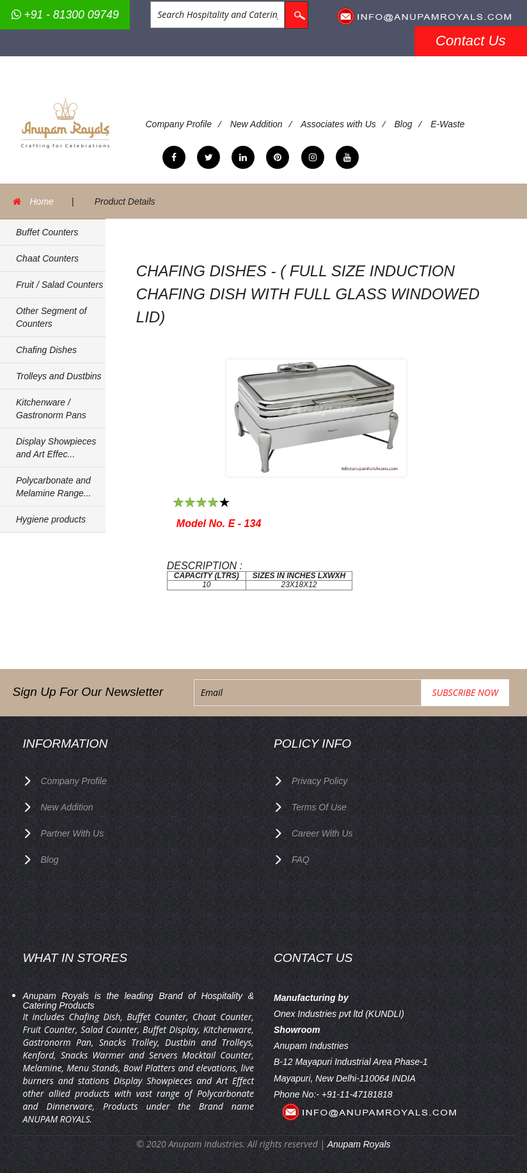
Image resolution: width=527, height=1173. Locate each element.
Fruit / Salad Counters (59, 284)
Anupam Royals (359, 1144)
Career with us (322, 833)
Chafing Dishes (46, 350)
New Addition (256, 124)
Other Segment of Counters (51, 317)
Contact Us (471, 41)
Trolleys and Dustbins (59, 376)
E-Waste (447, 124)
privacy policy (319, 781)
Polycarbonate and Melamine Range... (53, 486)
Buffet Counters (47, 232)
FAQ (301, 859)
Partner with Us (72, 833)
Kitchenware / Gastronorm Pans (51, 408)
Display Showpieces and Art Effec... (56, 447)
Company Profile (179, 124)
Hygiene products (51, 519)
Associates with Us (338, 124)
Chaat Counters (47, 258)
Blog (403, 124)
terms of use (319, 807)
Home (42, 201)
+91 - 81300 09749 (65, 14)
